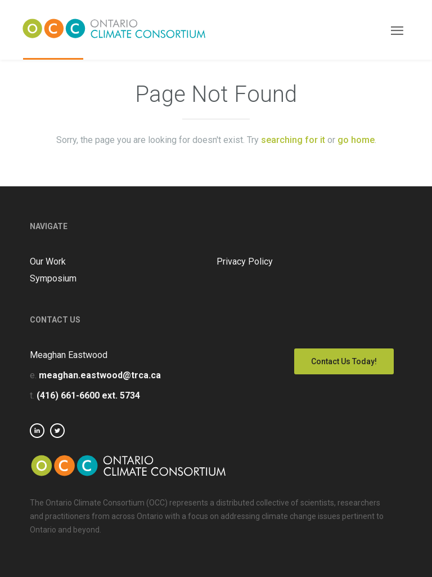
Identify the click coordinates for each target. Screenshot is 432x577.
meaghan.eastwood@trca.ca (100, 375)
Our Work (48, 261)
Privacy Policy (245, 261)
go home (356, 140)
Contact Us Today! (344, 361)
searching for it (293, 140)
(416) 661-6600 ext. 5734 (88, 395)
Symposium (53, 278)
